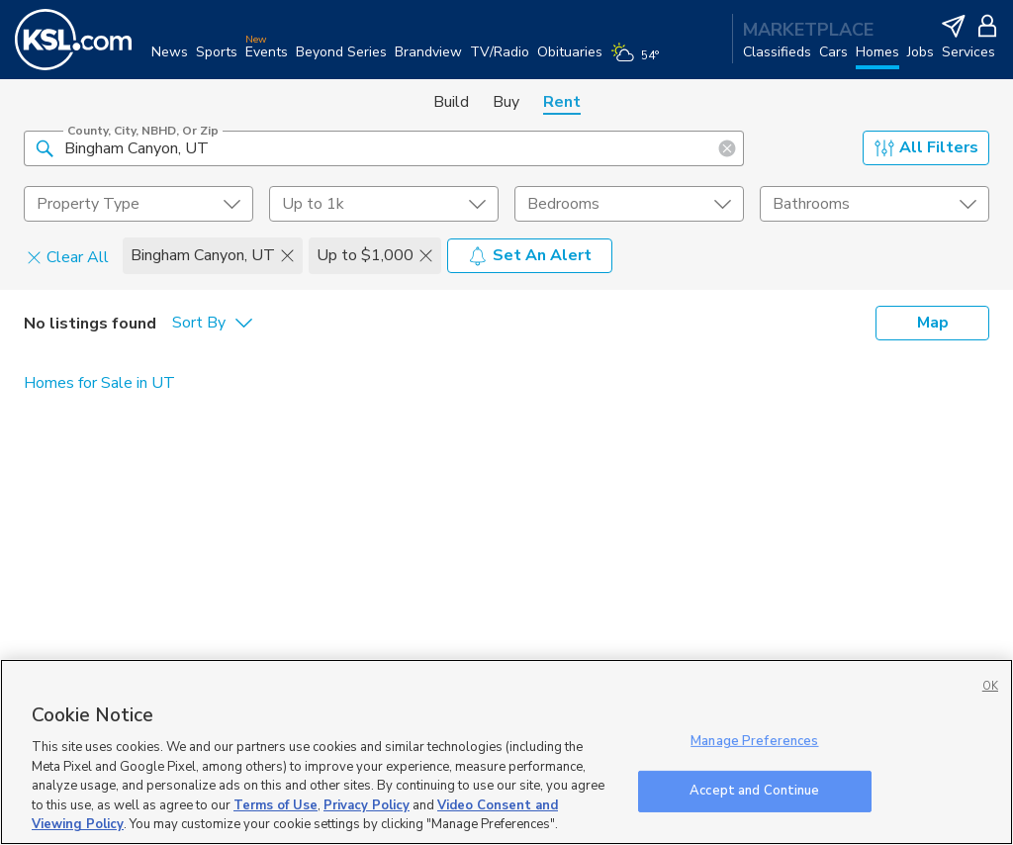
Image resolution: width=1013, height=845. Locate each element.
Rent (562, 102)
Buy (506, 102)
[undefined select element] (138, 204)
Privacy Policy (366, 805)
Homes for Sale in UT (99, 383)
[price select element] (384, 204)
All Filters (926, 147)
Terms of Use (275, 805)
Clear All (68, 256)
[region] (506, 752)
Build (451, 102)
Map (933, 322)
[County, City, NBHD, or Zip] (384, 148)
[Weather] (638, 61)
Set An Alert (530, 255)
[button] (44, 147)
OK (990, 686)
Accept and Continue (754, 790)
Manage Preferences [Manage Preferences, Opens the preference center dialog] (754, 741)
